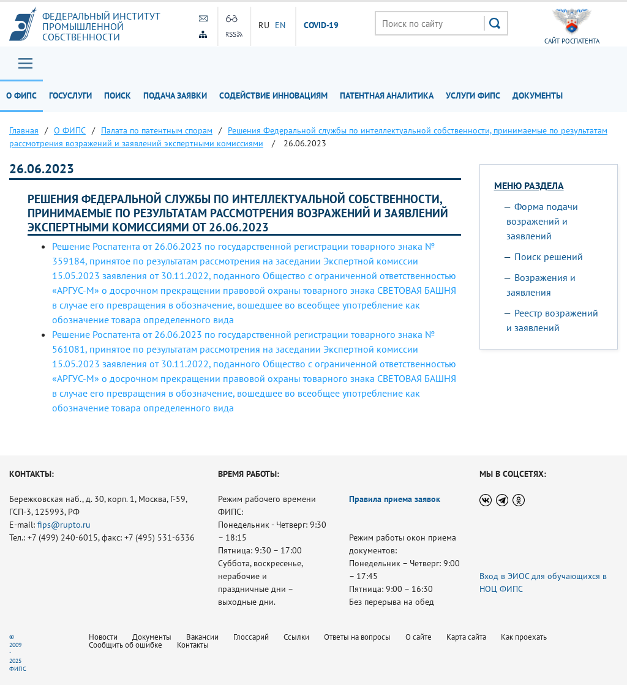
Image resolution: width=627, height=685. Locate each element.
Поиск (117, 95)
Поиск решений (548, 256)
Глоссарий (251, 637)
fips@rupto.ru (64, 524)
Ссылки (296, 637)
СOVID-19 (321, 25)
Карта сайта (466, 637)
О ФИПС (21, 95)
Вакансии (202, 637)
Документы (537, 95)
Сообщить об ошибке (125, 645)
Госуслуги (70, 95)
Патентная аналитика (387, 95)
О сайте (418, 637)
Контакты (193, 645)
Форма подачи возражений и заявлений (542, 221)
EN (280, 25)
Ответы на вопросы (357, 637)
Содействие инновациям (273, 95)
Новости (103, 637)
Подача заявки (175, 95)
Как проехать (524, 637)
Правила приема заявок (394, 498)
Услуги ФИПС (473, 95)
